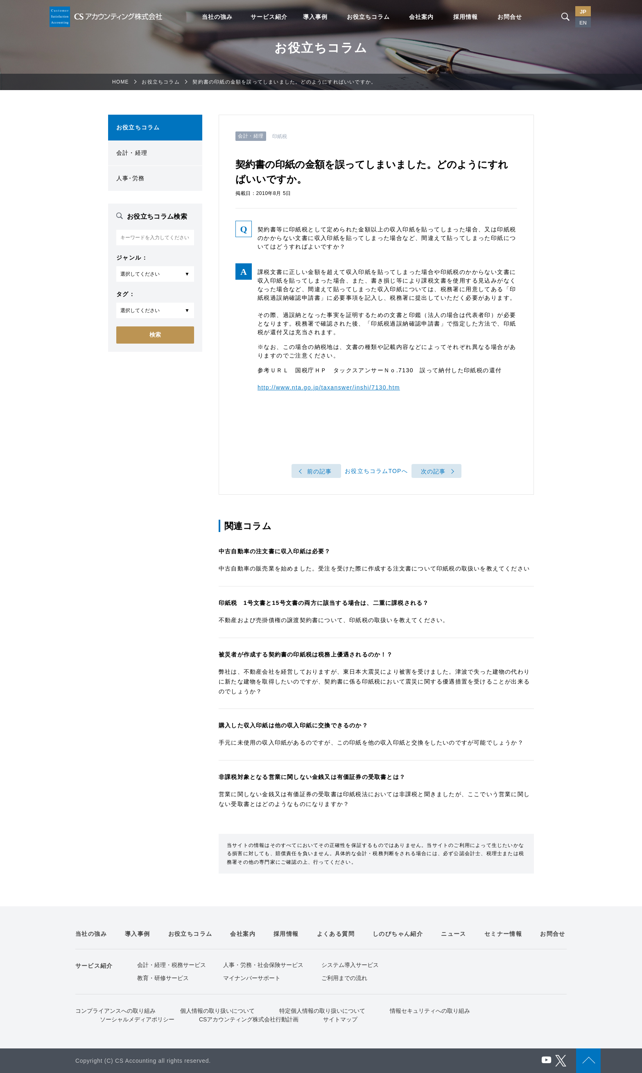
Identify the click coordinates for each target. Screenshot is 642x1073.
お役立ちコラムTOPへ (376, 471)
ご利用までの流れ (344, 978)
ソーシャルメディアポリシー (137, 1019)
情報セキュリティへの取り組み (430, 1010)
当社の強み (217, 17)
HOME (120, 82)
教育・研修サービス (163, 978)
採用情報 (465, 17)
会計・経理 (131, 152)
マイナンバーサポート (251, 978)
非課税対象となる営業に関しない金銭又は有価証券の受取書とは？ (312, 777)
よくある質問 (336, 934)
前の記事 (319, 471)
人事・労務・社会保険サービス (263, 965)
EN (583, 23)
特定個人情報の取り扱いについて (322, 1010)
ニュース (453, 934)
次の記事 (433, 471)
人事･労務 (130, 178)
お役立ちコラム (368, 17)
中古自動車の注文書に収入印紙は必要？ (275, 551)
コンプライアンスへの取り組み (115, 1010)
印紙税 (279, 136)
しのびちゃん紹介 (398, 934)
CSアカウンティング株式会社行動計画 (248, 1019)
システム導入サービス (350, 965)
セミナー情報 (503, 934)
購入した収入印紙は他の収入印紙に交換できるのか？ (293, 725)
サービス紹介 (269, 17)
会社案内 (421, 17)
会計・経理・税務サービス (171, 965)
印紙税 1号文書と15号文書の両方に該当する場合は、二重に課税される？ (324, 603)
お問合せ (509, 17)
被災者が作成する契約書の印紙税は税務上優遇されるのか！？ (306, 654)
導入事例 (315, 17)
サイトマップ (340, 1019)
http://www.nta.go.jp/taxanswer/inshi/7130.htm (329, 387)
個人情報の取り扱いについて (217, 1010)
